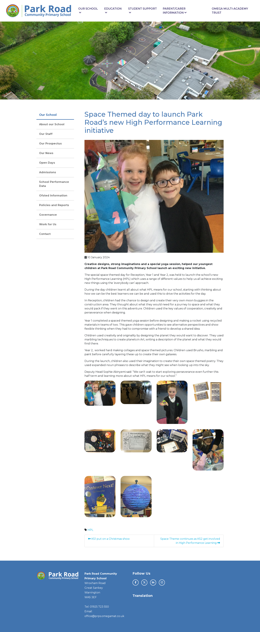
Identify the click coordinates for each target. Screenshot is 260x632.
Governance (48, 214)
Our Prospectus (50, 143)
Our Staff (45, 134)
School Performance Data (54, 184)
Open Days (47, 162)
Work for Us (47, 224)
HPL (90, 529)
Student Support (142, 10)
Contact (45, 234)
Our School (88, 10)
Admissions (47, 172)
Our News (46, 153)
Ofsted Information (53, 195)
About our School (51, 124)
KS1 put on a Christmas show (109, 538)
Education (113, 10)
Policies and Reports (54, 205)
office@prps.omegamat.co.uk (104, 616)
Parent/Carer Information (175, 10)
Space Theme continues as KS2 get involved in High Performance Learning (190, 540)
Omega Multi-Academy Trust (230, 10)
